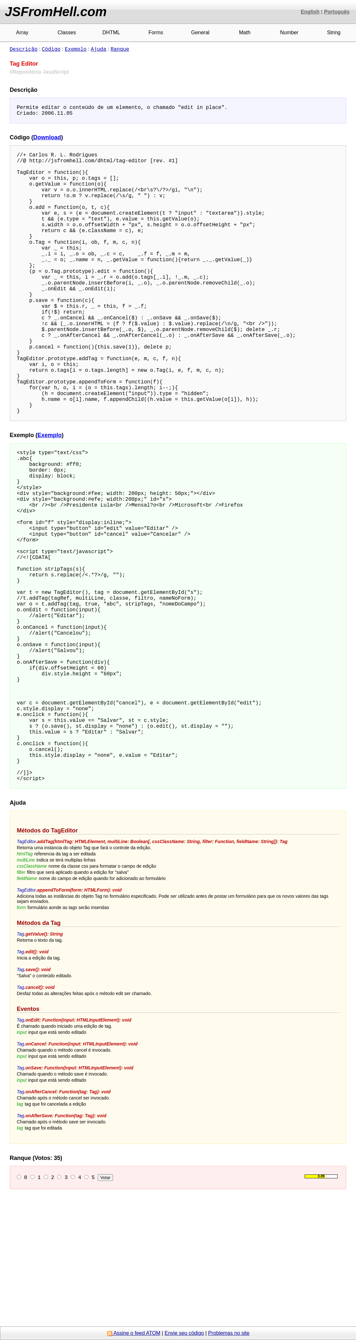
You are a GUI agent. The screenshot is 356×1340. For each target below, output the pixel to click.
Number (289, 32)
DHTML (111, 32)
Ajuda (98, 48)
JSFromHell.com (56, 12)
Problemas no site (228, 1333)
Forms (155, 32)
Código (51, 48)
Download (47, 140)
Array (22, 32)
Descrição (23, 48)
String (334, 32)
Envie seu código (184, 1333)
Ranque (120, 48)
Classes (66, 32)
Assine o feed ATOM (133, 1333)
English (310, 12)
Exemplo (75, 48)
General (200, 32)
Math (245, 32)
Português (337, 12)
